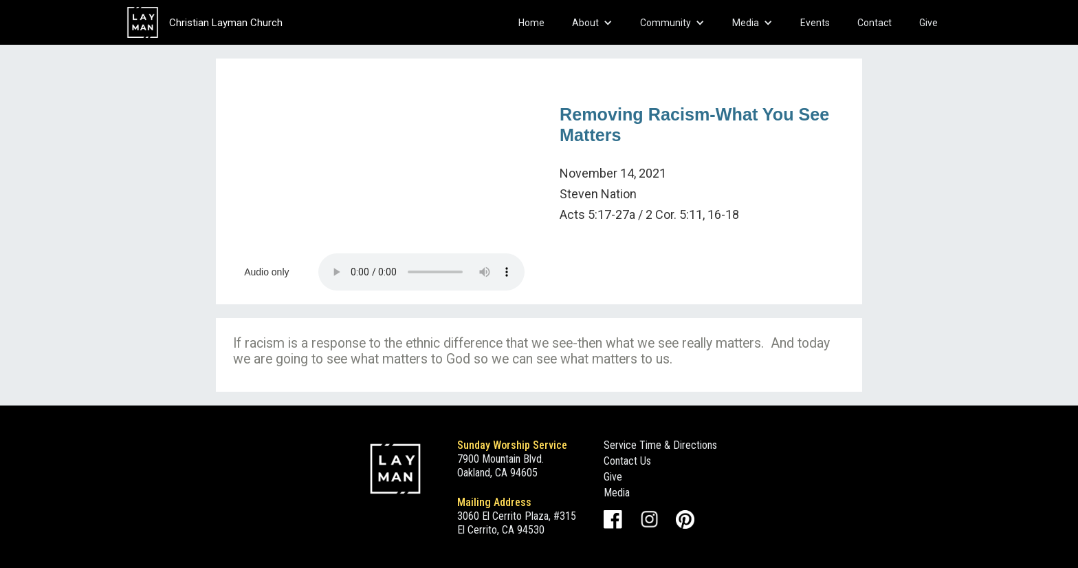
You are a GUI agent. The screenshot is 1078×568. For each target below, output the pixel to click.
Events (815, 22)
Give (928, 22)
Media (617, 492)
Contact (874, 22)
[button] (592, 22)
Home (531, 22)
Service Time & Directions (660, 445)
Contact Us (627, 460)
